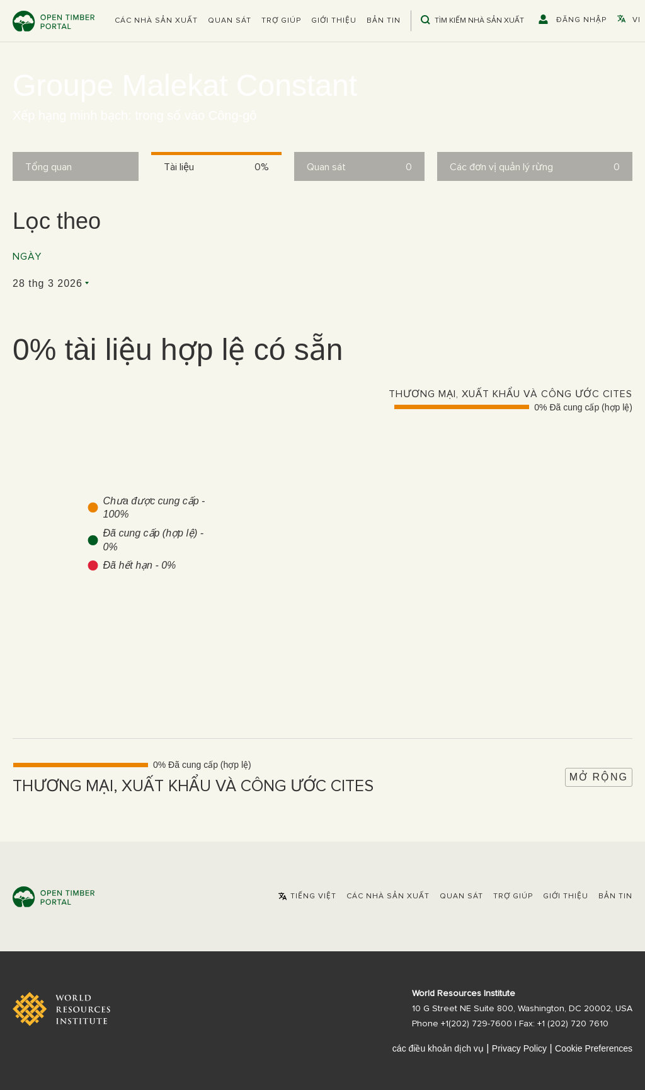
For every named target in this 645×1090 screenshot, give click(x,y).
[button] (156, 21)
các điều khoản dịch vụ (438, 1048)
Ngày (27, 257)
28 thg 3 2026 (48, 283)
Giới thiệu (334, 21)
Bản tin (384, 21)
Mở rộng (598, 777)
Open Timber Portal (53, 21)
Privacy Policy (519, 1048)
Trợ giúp (281, 21)
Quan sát (229, 21)
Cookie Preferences (593, 1048)
